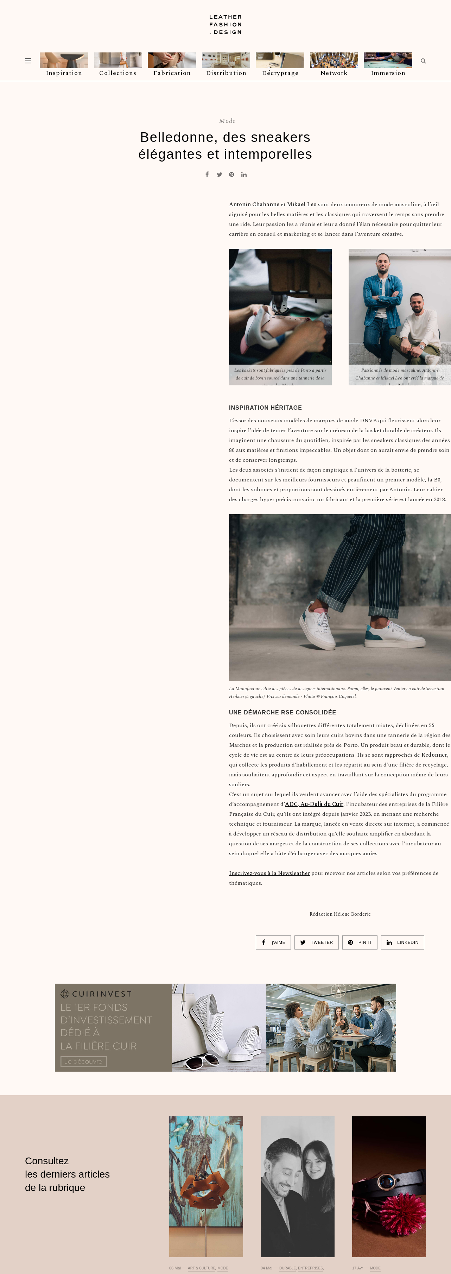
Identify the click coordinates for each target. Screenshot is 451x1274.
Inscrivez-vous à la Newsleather (269, 873)
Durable (287, 1268)
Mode (227, 121)
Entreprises (310, 1268)
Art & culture (201, 1268)
